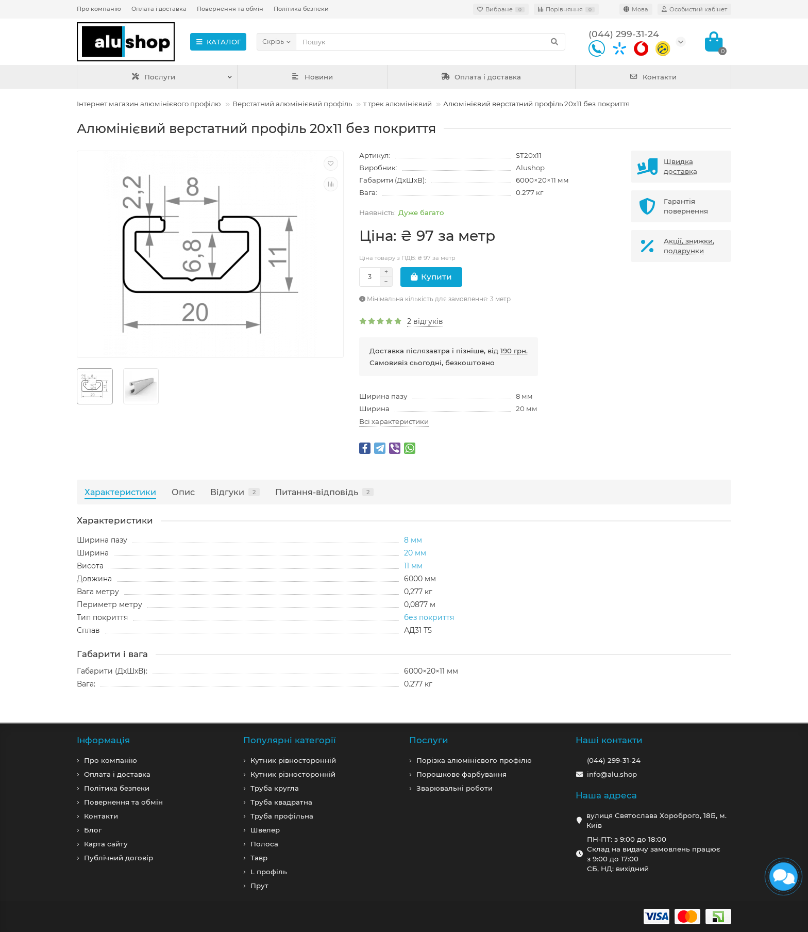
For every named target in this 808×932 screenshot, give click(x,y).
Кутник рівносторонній (293, 760)
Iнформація (103, 740)
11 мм (413, 565)
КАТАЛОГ (218, 42)
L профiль (268, 872)
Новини (312, 77)
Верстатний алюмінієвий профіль (292, 104)
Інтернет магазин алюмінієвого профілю (149, 104)
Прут (259, 885)
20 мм (526, 408)
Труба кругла (274, 788)
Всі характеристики (394, 421)
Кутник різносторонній (292, 774)
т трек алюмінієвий (397, 104)
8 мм (524, 396)
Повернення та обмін (230, 8)
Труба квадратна (281, 802)
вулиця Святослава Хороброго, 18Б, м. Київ (656, 820)
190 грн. (514, 351)
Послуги (153, 77)
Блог (93, 830)
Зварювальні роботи (454, 788)
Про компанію (99, 8)
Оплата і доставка (159, 8)
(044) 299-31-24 (614, 760)
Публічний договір (118, 858)
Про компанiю (110, 760)
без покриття (429, 617)
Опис (183, 492)
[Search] (430, 42)
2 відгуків (425, 321)
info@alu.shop (612, 774)
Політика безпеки (301, 8)
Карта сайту (106, 844)
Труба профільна (281, 816)
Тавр (258, 858)
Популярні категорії (289, 740)
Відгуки (235, 492)
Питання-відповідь (324, 492)
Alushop (530, 167)
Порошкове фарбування (461, 774)
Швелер (265, 830)
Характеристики (120, 492)
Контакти (653, 77)
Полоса (264, 844)
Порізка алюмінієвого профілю (474, 760)
